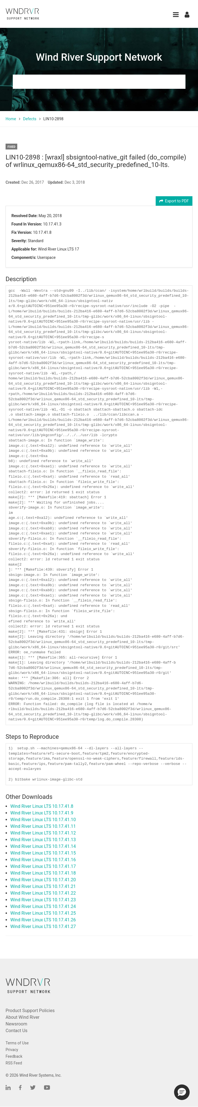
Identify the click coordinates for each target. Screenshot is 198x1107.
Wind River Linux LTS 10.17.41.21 (43, 886)
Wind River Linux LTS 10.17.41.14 (43, 846)
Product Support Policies (30, 1010)
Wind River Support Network (99, 57)
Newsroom (16, 1024)
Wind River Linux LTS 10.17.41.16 (43, 859)
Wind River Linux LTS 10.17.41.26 (43, 919)
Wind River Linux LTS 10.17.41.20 (43, 879)
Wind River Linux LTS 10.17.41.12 (43, 833)
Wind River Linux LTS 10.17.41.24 (43, 906)
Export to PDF (174, 201)
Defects (29, 119)
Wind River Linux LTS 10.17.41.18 (43, 873)
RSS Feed (14, 1063)
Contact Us (17, 1030)
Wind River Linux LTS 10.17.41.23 (43, 899)
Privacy (12, 1049)
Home (11, 119)
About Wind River (23, 1017)
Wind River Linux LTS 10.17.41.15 (43, 853)
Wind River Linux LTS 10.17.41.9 (41, 813)
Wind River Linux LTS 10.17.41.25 (43, 913)
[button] (176, 14)
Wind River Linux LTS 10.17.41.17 (43, 866)
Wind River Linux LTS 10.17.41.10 (43, 819)
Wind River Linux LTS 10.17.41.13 (43, 839)
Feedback (14, 1056)
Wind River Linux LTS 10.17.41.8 (41, 806)
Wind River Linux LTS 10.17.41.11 (43, 826)
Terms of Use (17, 1043)
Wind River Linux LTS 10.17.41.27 (43, 926)
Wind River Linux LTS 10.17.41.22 (43, 893)
